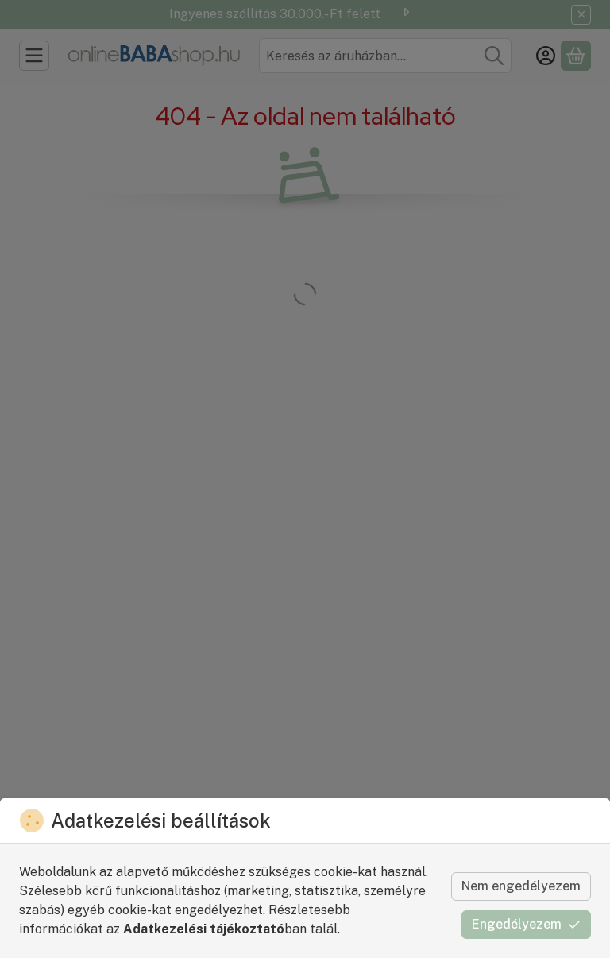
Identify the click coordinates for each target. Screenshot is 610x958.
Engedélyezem (526, 924)
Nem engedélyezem (521, 886)
